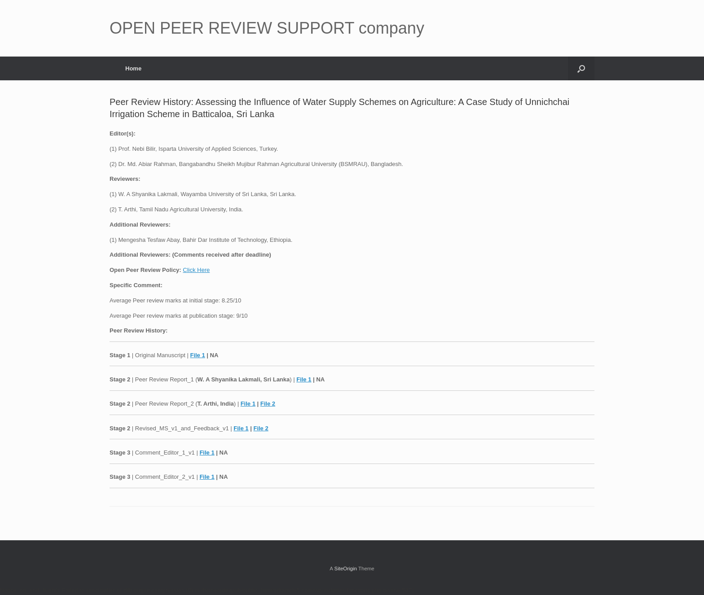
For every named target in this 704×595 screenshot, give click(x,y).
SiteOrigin (345, 568)
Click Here (196, 270)
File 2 (267, 403)
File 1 (197, 355)
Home (133, 68)
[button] (581, 68)
